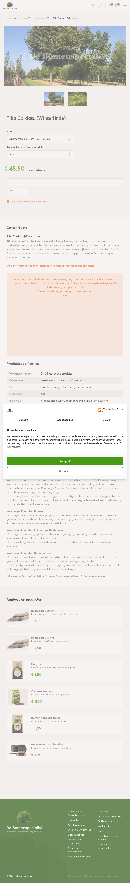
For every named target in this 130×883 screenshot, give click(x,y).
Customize (65, 471)
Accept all (65, 461)
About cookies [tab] (65, 420)
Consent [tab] (23, 420)
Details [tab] (106, 420)
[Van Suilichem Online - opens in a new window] (110, 410)
